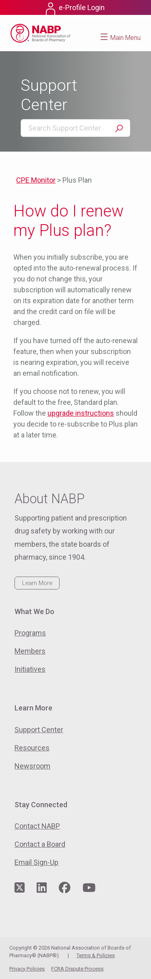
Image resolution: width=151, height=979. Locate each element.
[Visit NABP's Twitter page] (19, 888)
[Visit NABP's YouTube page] (89, 888)
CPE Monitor (36, 180)
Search (118, 128)
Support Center (38, 729)
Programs (30, 633)
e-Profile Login (82, 7)
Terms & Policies (96, 955)
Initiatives (30, 669)
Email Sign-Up (36, 862)
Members (30, 651)
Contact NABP (37, 826)
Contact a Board (39, 844)
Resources (32, 748)
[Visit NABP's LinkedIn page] (42, 888)
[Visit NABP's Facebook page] (64, 888)
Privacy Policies (27, 969)
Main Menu (125, 38)
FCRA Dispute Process (77, 969)
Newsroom (32, 766)
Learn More (37, 583)
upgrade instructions (81, 413)
